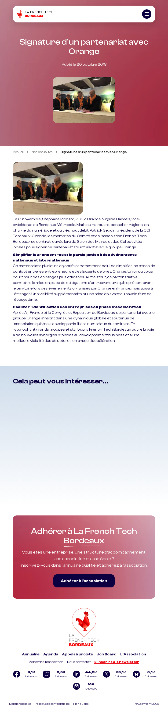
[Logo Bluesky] (144, 674)
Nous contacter (79, 662)
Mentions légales (20, 703)
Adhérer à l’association (84, 581)
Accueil (18, 152)
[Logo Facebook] (24, 674)
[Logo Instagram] (54, 674)
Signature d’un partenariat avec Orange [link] (94, 152)
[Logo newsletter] (84, 686)
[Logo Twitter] (114, 674)
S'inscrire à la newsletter (116, 662)
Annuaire (31, 654)
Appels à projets (77, 654)
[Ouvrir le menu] (146, 14)
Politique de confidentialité (52, 703)
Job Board (107, 654)
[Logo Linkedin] (84, 674)
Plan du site (80, 703)
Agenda (50, 654)
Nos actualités (42, 152)
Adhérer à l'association (46, 662)
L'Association (133, 654)
